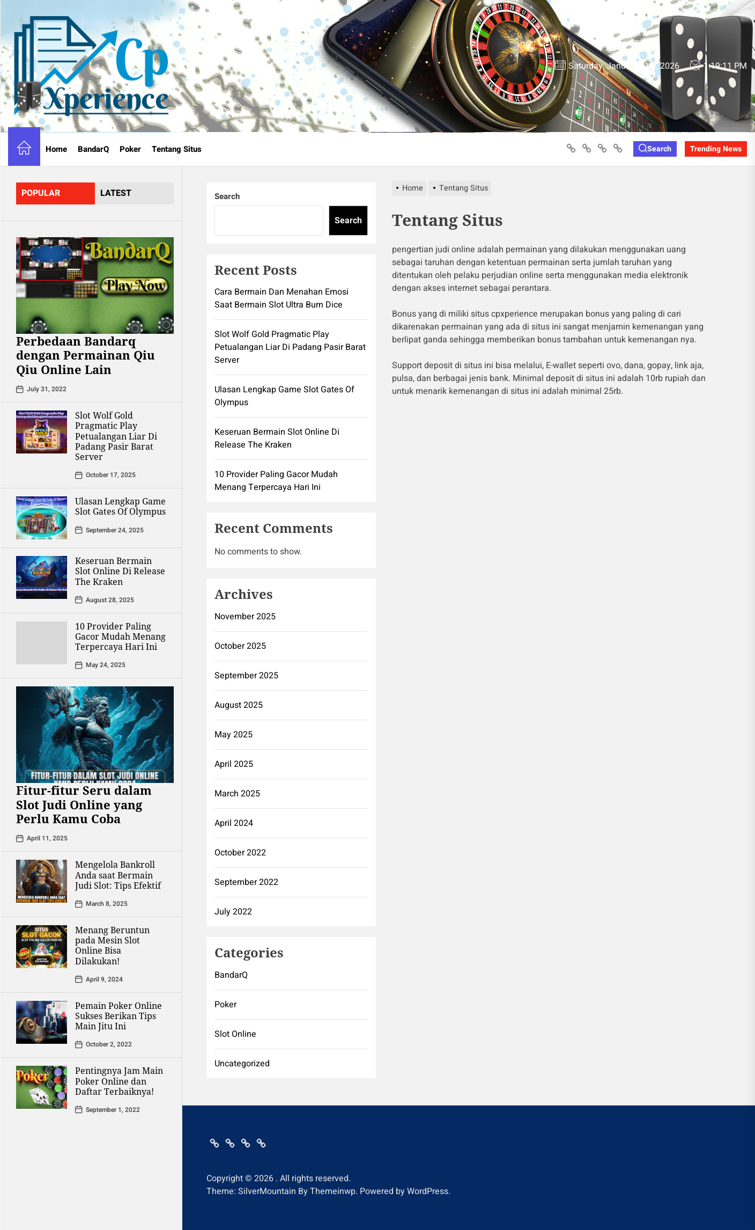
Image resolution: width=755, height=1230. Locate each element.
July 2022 (233, 911)
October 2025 (240, 646)
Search (227, 196)
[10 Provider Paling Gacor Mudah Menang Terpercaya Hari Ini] (41, 642)
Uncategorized (242, 1063)
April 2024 (233, 823)
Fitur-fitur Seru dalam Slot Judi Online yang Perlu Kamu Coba (84, 804)
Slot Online (235, 1034)
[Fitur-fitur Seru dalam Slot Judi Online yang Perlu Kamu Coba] (95, 734)
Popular (40, 193)
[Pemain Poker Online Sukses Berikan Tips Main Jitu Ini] (41, 1022)
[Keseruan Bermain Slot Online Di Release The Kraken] (41, 577)
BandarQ (93, 149)
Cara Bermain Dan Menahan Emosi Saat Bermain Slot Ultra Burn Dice (281, 298)
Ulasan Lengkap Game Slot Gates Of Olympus (120, 506)
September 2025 (246, 675)
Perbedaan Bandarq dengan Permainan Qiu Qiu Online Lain (85, 355)
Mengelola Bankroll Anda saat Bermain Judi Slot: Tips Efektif (118, 875)
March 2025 (237, 793)
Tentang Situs (177, 149)
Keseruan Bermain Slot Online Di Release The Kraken (120, 571)
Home (56, 149)
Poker (130, 149)
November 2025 (245, 616)
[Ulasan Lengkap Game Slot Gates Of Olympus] (41, 517)
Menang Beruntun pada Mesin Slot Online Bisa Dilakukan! (112, 945)
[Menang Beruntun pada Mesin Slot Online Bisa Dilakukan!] (41, 946)
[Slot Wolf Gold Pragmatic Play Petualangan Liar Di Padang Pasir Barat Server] (41, 432)
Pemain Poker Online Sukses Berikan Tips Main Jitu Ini (118, 1016)
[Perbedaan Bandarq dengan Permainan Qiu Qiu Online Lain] (95, 285)
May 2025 (233, 734)
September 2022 (246, 882)
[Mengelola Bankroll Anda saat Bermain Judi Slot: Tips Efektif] (41, 881)
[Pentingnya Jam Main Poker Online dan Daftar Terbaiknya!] (41, 1087)
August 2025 (238, 705)
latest (115, 193)
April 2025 (233, 764)
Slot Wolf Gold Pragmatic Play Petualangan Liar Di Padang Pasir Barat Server (116, 436)
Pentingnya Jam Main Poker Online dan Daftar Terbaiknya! (119, 1081)
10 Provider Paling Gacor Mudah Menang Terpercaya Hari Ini (120, 636)
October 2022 (240, 852)
